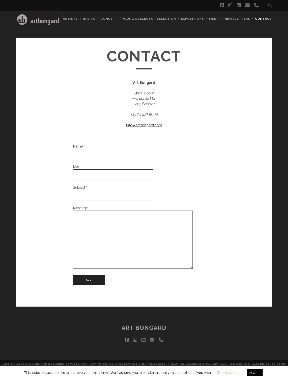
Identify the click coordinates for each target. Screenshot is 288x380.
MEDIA (215, 18)
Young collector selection (150, 18)
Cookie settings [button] (229, 373)
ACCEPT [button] (254, 372)
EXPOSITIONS (194, 18)
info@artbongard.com (144, 125)
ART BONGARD (144, 327)
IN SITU (92, 18)
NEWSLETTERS (237, 18)
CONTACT (264, 18)
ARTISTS (73, 18)
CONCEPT (111, 18)
